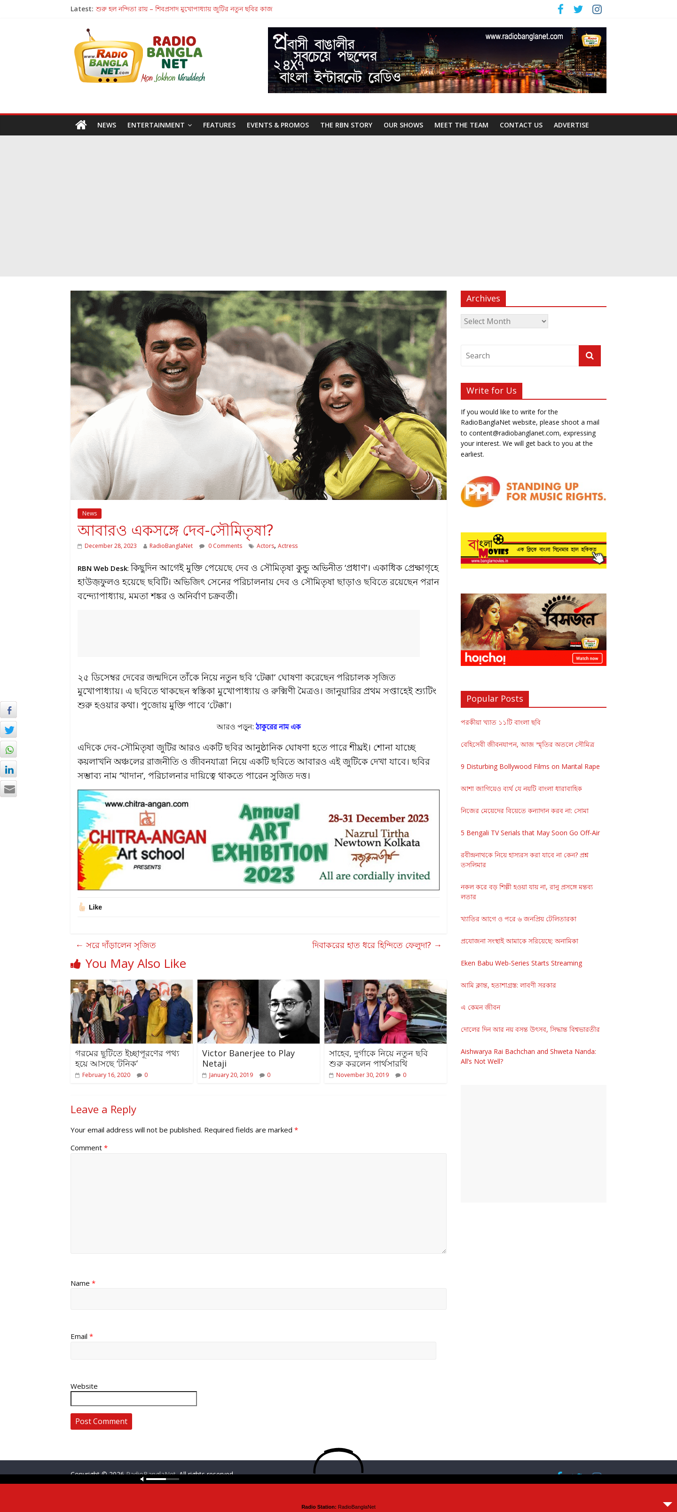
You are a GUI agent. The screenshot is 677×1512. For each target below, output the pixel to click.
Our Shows (403, 124)
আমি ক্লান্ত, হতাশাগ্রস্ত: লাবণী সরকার (508, 985)
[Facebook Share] (8, 709)
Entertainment (156, 124)
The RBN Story (346, 124)
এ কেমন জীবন (480, 1007)
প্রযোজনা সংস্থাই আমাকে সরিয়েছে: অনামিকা (519, 940)
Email (82, 1336)
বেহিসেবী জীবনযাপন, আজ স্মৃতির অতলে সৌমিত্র (527, 744)
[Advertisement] (338, 206)
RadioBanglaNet (171, 546)
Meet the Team (461, 124)
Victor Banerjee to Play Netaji (248, 1058)
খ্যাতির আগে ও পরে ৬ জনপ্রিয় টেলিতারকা (518, 918)
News (106, 124)
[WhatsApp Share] (8, 749)
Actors (265, 546)
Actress (288, 546)
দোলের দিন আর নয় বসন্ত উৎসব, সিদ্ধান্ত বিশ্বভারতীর (530, 1029)
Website (84, 1386)
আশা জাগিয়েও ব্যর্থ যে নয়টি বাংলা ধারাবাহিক (521, 788)
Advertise (571, 124)
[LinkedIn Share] (8, 768)
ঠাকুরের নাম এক (278, 726)
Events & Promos (278, 124)
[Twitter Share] (8, 729)
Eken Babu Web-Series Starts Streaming (521, 962)
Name (83, 1283)
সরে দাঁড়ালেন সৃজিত (115, 944)
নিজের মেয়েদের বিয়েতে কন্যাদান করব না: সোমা (525, 810)
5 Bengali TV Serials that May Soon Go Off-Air (530, 832)
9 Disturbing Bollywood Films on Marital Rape (530, 766)
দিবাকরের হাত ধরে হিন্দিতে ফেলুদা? (377, 944)
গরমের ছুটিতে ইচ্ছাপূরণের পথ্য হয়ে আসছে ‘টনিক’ (127, 1058)
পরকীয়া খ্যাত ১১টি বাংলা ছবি (501, 722)
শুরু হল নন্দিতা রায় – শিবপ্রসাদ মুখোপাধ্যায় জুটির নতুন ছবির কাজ (184, 8)
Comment (89, 1147)
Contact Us (521, 124)
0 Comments (220, 546)
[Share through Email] (8, 788)
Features (219, 124)
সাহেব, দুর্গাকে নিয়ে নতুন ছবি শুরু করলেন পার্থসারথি (378, 1058)
